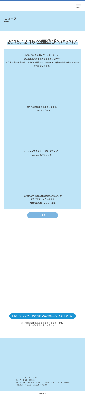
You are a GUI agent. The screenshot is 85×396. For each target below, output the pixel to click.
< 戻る (42, 215)
